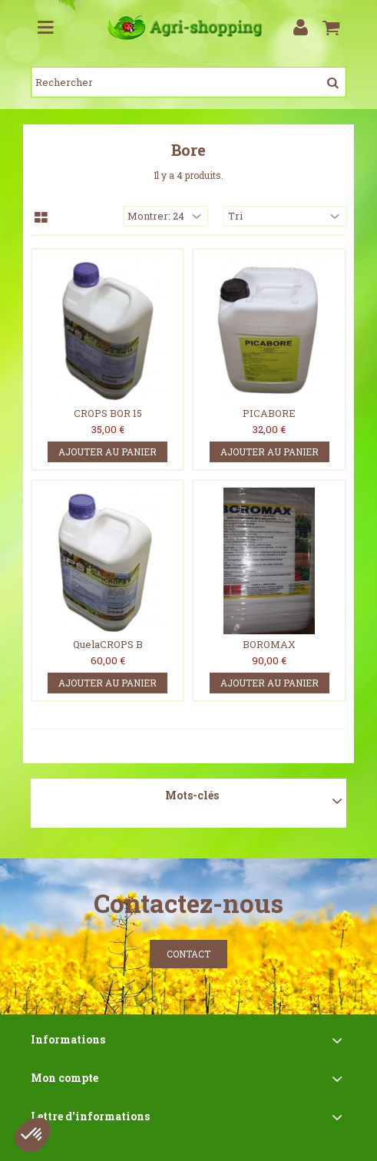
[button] (32, 1134)
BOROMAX (269, 644)
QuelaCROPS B (108, 644)
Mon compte (64, 1077)
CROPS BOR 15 (108, 413)
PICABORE (269, 413)
